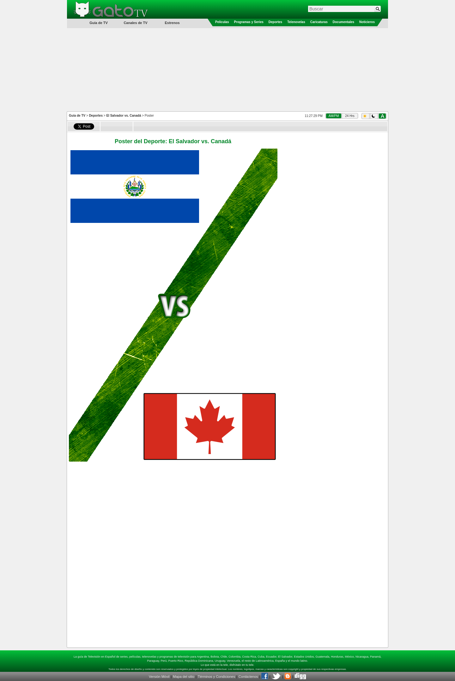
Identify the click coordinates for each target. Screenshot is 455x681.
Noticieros (367, 22)
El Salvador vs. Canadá (123, 115)
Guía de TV (77, 115)
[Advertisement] (227, 69)
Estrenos (172, 23)
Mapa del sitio (183, 676)
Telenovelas (296, 22)
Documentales (343, 22)
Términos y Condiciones (216, 676)
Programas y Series (248, 22)
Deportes (275, 22)
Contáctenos (248, 676)
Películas (222, 22)
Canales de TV (135, 23)
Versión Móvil (159, 676)
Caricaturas (319, 22)
